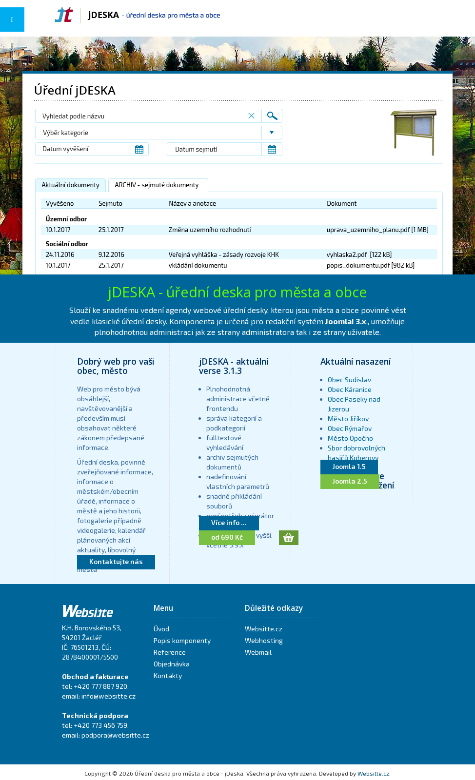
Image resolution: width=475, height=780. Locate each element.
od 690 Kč (227, 537)
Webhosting (264, 640)
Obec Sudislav (349, 379)
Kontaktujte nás (116, 561)
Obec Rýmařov (350, 428)
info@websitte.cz (108, 696)
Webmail (258, 652)
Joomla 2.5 (350, 481)
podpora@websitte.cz (115, 735)
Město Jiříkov (348, 418)
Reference (170, 652)
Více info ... (229, 522)
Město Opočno (350, 438)
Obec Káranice (350, 389)
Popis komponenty (182, 640)
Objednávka (172, 664)
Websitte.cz (263, 628)
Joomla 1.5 (349, 466)
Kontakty (168, 675)
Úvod (161, 628)
